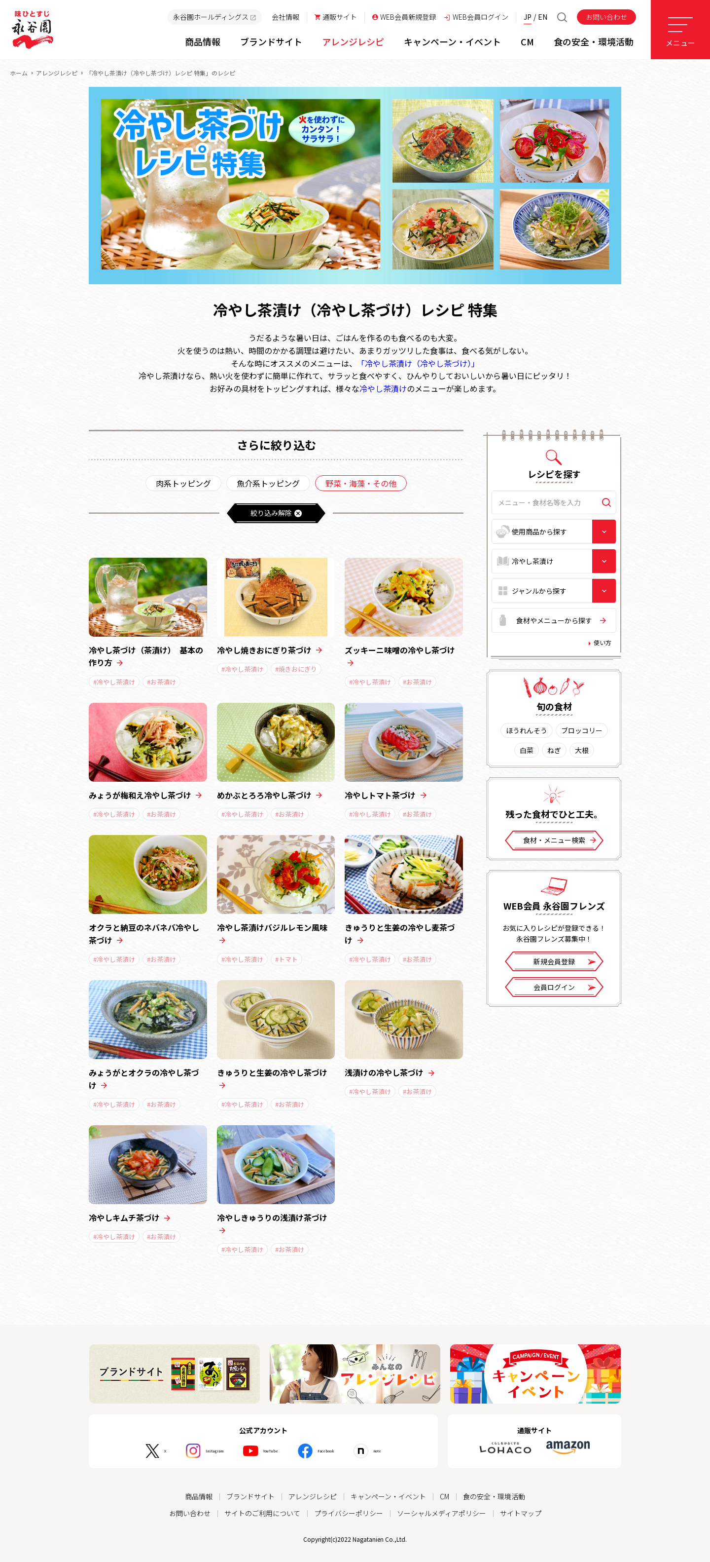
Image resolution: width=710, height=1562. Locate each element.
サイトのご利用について (262, 1513)
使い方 (602, 643)
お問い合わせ (606, 17)
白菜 (526, 750)
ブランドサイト (250, 1496)
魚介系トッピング (268, 483)
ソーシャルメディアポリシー (441, 1513)
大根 (582, 750)
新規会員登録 (564, 962)
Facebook (338, 1451)
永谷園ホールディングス (214, 17)
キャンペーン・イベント (388, 1496)
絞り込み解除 (276, 513)
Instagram (196, 1451)
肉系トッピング (183, 483)
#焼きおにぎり (296, 669)
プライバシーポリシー (348, 1513)
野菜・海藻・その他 (360, 483)
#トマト (286, 959)
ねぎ (554, 750)
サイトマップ (520, 1513)
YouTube (268, 1451)
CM (444, 1496)
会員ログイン (564, 988)
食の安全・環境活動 (494, 1496)
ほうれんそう (526, 730)
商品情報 (199, 1496)
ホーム (19, 73)
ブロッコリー (582, 730)
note (401, 1451)
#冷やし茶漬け (114, 681)
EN (542, 17)
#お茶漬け (161, 681)
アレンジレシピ (56, 73)
